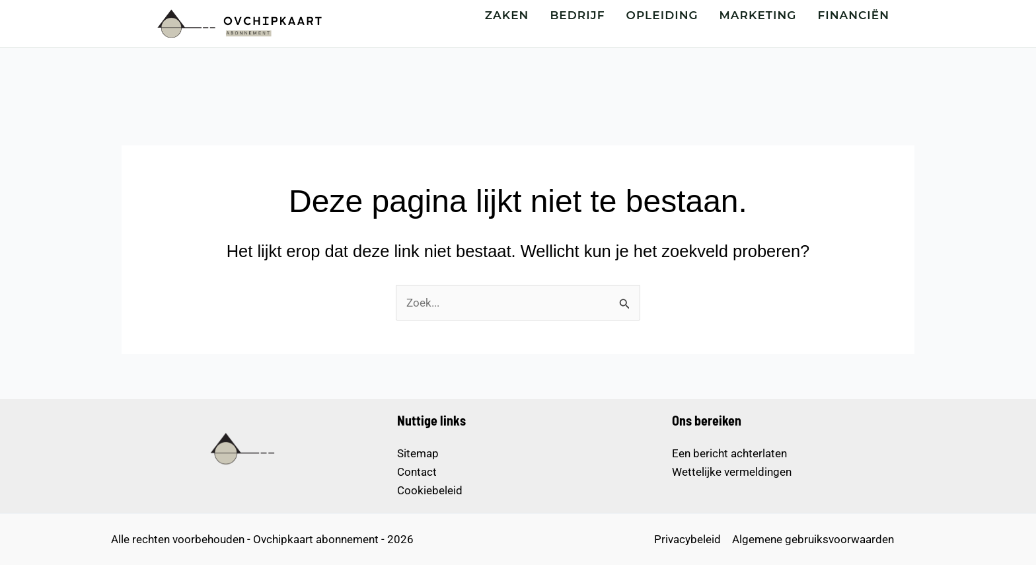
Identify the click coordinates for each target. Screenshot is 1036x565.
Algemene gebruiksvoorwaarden (813, 539)
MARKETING (758, 15)
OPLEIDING (662, 15)
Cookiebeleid (429, 490)
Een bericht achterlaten (729, 453)
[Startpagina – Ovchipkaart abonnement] (237, 23)
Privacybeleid (687, 539)
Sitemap (418, 453)
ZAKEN (507, 15)
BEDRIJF (577, 15)
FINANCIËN (854, 15)
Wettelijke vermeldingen (732, 471)
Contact (417, 471)
